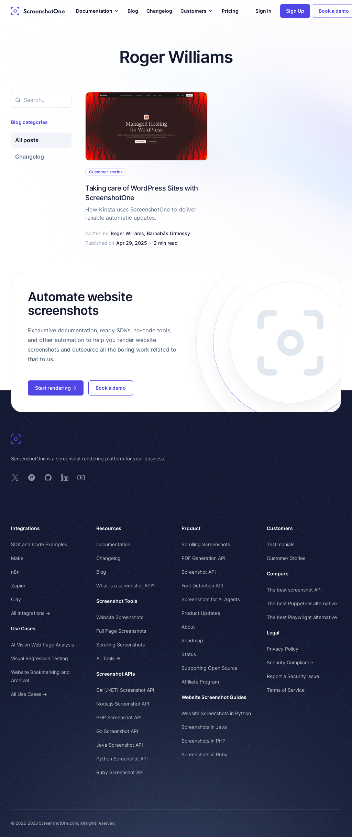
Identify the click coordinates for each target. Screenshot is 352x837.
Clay (16, 599)
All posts (26, 140)
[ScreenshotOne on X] (15, 477)
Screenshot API (199, 572)
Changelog (159, 11)
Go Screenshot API (117, 731)
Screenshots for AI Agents (211, 599)
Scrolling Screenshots (120, 644)
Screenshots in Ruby (205, 754)
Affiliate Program (200, 682)
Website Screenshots (119, 617)
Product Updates (201, 613)
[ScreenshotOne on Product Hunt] (32, 477)
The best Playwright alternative (302, 617)
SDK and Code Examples (39, 544)
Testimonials (280, 544)
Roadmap (192, 640)
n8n (15, 572)
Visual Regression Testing (39, 658)
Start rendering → (55, 388)
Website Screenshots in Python (216, 713)
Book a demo (111, 388)
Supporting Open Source (210, 668)
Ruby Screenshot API (120, 772)
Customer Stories (286, 558)
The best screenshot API (294, 590)
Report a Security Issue (293, 676)
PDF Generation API (204, 558)
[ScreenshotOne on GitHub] (48, 477)
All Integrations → (30, 613)
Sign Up (295, 11)
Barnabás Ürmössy (168, 233)
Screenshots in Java (204, 727)
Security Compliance (290, 662)
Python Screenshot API (122, 758)
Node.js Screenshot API (122, 704)
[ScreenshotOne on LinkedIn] (64, 477)
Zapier (18, 585)
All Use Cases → (29, 694)
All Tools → (108, 658)
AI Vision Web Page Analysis (42, 644)
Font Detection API (202, 585)
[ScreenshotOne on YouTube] (81, 477)
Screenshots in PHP (204, 741)
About (188, 627)
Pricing (230, 11)
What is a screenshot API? (125, 585)
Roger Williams (127, 233)
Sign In (263, 11)
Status (189, 654)
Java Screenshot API (119, 745)
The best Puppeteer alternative (302, 603)
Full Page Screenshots (121, 631)
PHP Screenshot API (119, 717)
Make (17, 558)
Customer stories (105, 171)
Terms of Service (286, 690)
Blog (133, 11)
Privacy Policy (282, 649)
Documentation (113, 544)
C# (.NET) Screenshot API (125, 690)
